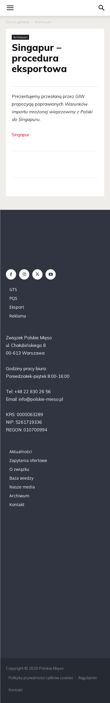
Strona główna (17, 21)
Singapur (20, 134)
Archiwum (43, 21)
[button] (102, 8)
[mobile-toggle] (10, 8)
